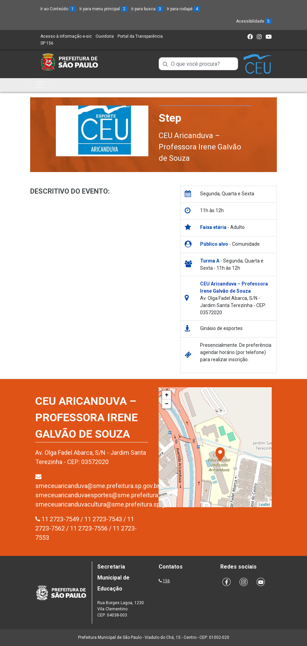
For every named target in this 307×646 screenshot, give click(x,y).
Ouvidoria (105, 36)
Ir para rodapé (183, 9)
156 (166, 580)
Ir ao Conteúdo (58, 9)
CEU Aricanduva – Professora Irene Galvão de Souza (200, 146)
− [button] (167, 404)
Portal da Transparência (140, 36)
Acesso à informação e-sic (66, 36)
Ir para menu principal (103, 9)
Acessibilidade (254, 21)
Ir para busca (147, 9)
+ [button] (167, 395)
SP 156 (46, 43)
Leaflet (264, 504)
